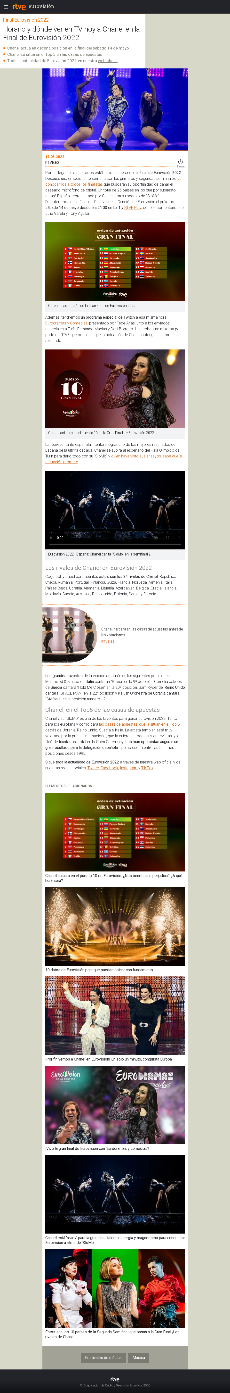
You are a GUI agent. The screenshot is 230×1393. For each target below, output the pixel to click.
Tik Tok (147, 768)
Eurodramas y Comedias (66, 323)
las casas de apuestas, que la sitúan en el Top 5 (139, 724)
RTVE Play (132, 207)
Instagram (129, 768)
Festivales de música (103, 1357)
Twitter (93, 768)
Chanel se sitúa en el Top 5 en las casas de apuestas (54, 54)
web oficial (108, 60)
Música (139, 1357)
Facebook (109, 768)
